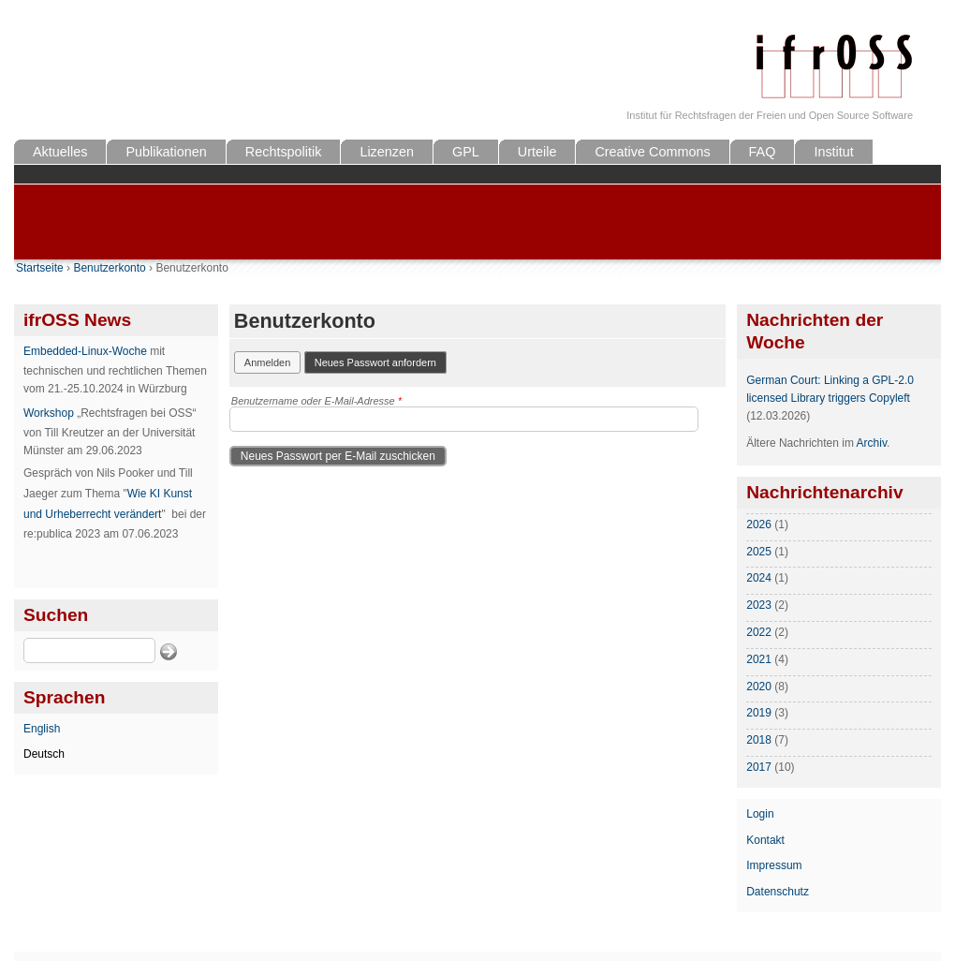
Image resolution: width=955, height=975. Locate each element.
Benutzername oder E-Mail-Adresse (316, 400)
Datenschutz (777, 891)
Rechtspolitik (283, 151)
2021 (758, 659)
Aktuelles (60, 151)
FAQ (762, 151)
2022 (758, 632)
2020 (758, 686)
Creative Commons (652, 151)
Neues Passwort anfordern (381, 361)
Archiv (872, 443)
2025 (758, 551)
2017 (758, 767)
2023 (758, 605)
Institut (833, 151)
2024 (758, 577)
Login (759, 813)
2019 (758, 712)
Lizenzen (387, 151)
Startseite (40, 267)
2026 (758, 524)
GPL (465, 151)
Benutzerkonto (109, 267)
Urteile (537, 151)
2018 (758, 739)
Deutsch (44, 754)
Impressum (773, 865)
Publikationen (165, 151)
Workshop (48, 413)
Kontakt (765, 840)
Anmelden (267, 362)
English (41, 728)
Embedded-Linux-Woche (85, 351)
